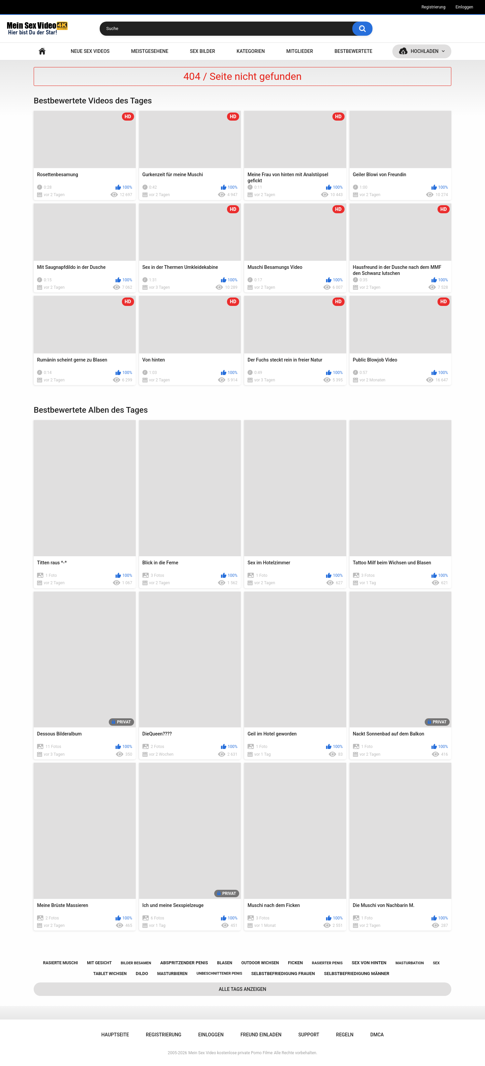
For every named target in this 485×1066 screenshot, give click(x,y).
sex (436, 963)
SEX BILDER (202, 51)
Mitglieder (299, 51)
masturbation (409, 963)
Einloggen (464, 7)
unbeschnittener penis (219, 973)
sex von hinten (369, 962)
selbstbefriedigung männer (356, 973)
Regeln (345, 1034)
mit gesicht (99, 963)
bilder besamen (136, 963)
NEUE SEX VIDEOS (90, 51)
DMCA (377, 1034)
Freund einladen (261, 1034)
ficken (295, 962)
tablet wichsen (110, 973)
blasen (224, 963)
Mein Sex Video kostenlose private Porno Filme (230, 1053)
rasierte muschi (60, 963)
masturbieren (172, 973)
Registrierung (433, 7)
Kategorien (251, 51)
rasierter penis (327, 963)
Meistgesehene (149, 51)
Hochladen (425, 51)
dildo (142, 973)
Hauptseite (42, 51)
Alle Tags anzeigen (242, 989)
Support (308, 1034)
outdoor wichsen (260, 963)
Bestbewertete (353, 51)
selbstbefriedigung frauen (283, 973)
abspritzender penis (184, 962)
